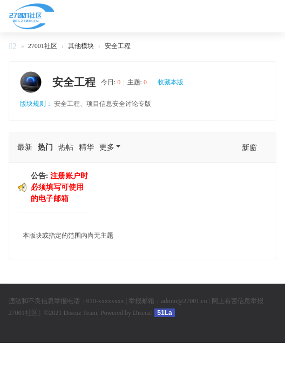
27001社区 (13, 48)
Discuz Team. (81, 313)
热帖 (65, 147)
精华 (86, 147)
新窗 (249, 148)
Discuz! (143, 313)
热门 (45, 147)
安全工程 (118, 46)
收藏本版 (171, 82)
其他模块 (81, 46)
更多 (106, 147)
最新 (24, 147)
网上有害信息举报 (237, 301)
